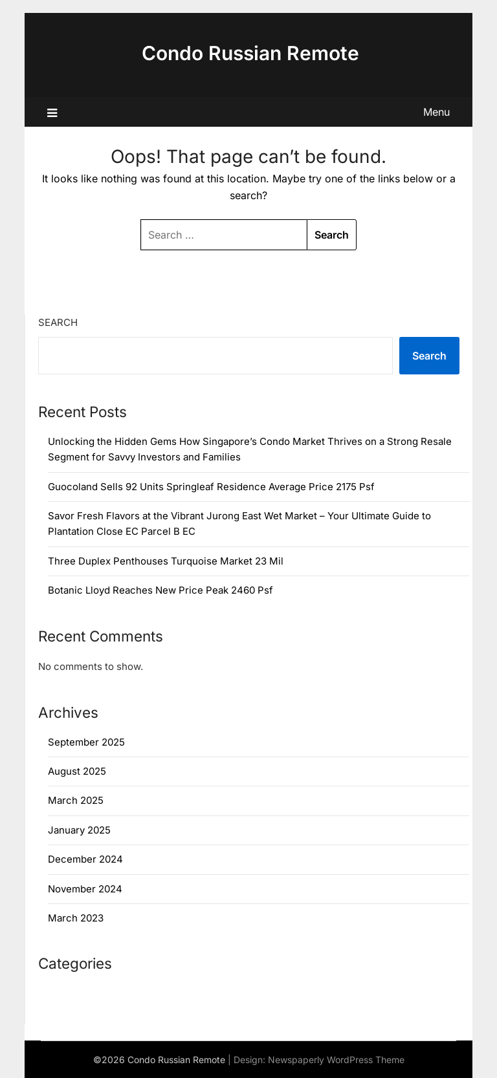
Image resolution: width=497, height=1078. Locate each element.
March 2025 (76, 800)
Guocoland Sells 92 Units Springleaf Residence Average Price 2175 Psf (211, 486)
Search (58, 322)
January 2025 (79, 830)
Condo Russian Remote (250, 53)
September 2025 (86, 742)
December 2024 (85, 859)
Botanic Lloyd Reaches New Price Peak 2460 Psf (160, 590)
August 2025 (77, 771)
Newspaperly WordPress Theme (336, 1059)
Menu (436, 111)
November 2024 (85, 889)
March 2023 (76, 918)
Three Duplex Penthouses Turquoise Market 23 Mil (165, 561)
